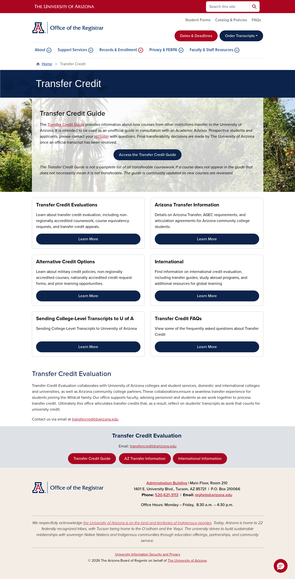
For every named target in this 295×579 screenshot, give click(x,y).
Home (47, 64)
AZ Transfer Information (144, 458)
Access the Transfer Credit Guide (147, 154)
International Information (200, 458)
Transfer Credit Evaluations (66, 205)
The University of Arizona (187, 560)
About (40, 50)
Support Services (72, 50)
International (169, 262)
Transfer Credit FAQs (178, 319)
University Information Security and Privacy (147, 554)
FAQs (256, 20)
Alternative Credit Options (65, 262)
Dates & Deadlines (196, 35)
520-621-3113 (166, 494)
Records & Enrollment (118, 50)
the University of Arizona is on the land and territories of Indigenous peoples (147, 522)
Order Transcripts (240, 35)
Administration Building (166, 483)
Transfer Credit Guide (65, 124)
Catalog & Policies (231, 20)
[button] (281, 566)
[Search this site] (228, 6)
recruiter (101, 136)
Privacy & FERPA (163, 50)
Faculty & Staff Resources (211, 50)
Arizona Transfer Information (187, 205)
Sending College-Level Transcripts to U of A (85, 319)
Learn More (88, 239)
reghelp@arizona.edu (213, 494)
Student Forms (197, 20)
